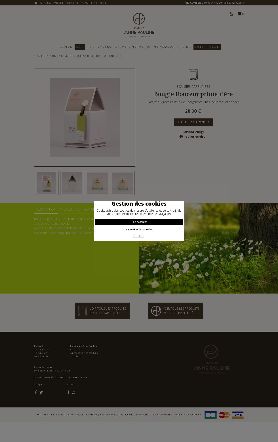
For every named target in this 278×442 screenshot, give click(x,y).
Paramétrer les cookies (139, 229)
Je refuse (138, 236)
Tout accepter (139, 221)
